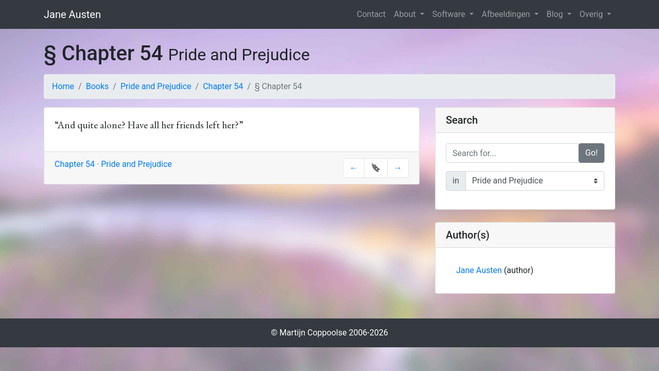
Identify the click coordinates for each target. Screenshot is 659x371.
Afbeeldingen (507, 14)
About (406, 14)
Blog (556, 14)
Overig (592, 14)
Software (449, 14)
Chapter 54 (223, 86)
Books (97, 86)
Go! (591, 153)
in (456, 180)
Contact (371, 14)
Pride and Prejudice (156, 86)
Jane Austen (72, 14)
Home (63, 86)
